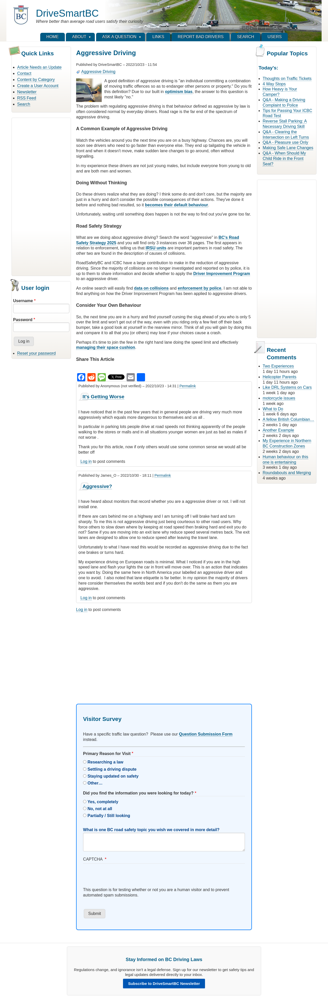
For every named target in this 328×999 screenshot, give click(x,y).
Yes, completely (103, 802)
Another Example (278, 430)
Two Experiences (278, 366)
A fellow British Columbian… (288, 419)
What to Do (273, 409)
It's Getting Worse (103, 396)
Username (23, 301)
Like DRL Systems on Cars (287, 387)
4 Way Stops (274, 84)
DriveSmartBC (67, 13)
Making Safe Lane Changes (288, 148)
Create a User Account (37, 86)
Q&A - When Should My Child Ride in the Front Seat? (284, 158)
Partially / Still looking (109, 815)
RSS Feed (26, 98)
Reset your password (36, 353)
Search (23, 104)
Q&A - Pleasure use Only (285, 142)
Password (23, 320)
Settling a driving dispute (112, 769)
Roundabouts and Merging (287, 473)
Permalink (187, 386)
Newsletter (27, 92)
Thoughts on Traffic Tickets (287, 78)
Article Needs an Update (39, 67)
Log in (86, 461)
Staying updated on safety (113, 776)
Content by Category (36, 79)
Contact (24, 73)
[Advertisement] (41, 196)
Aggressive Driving (98, 71)
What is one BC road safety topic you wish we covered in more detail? (151, 830)
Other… (95, 783)
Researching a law (106, 762)
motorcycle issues (279, 398)
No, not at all (100, 809)
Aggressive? (97, 486)
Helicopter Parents (279, 377)
